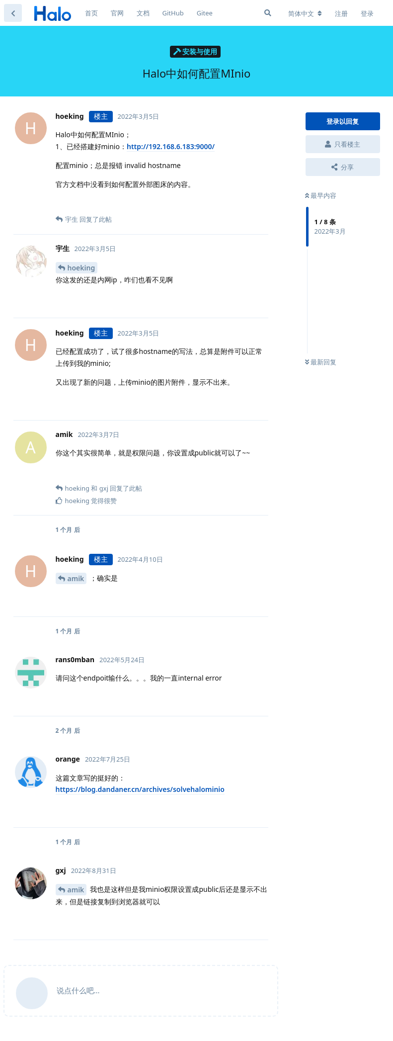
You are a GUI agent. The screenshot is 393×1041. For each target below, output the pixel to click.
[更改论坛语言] (305, 13)
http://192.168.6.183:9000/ (171, 146)
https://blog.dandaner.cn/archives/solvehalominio (140, 789)
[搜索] (268, 13)
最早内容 (320, 195)
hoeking (81, 267)
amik (76, 578)
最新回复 (320, 361)
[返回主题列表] (13, 13)
